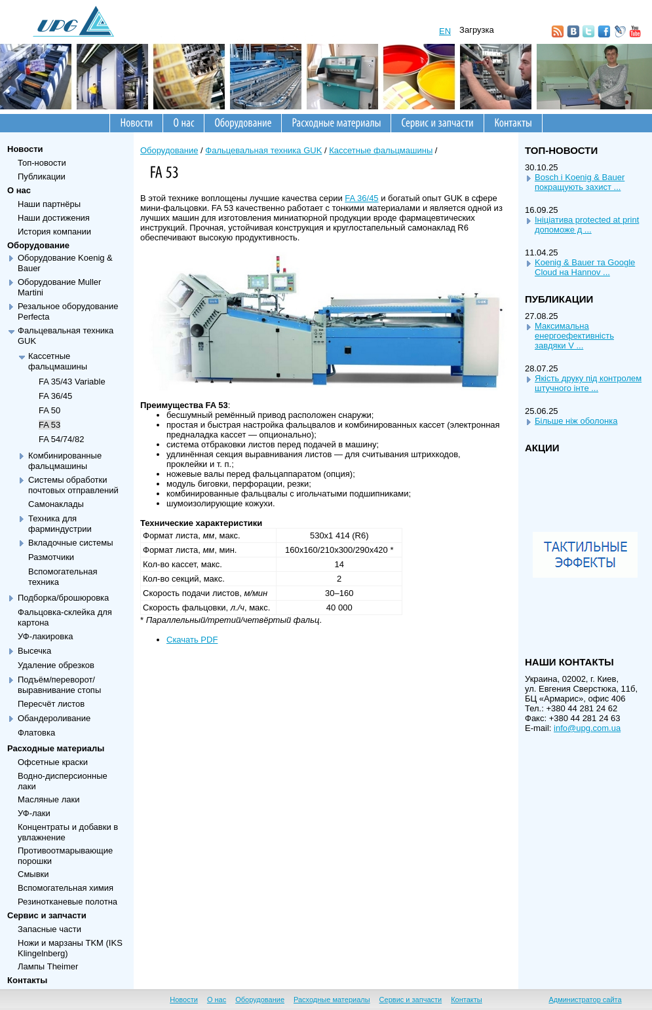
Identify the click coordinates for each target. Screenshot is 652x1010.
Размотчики (51, 557)
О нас (19, 190)
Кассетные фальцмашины (57, 361)
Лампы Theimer (48, 966)
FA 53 (49, 425)
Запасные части (49, 929)
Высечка (34, 651)
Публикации (42, 176)
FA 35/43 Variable (72, 381)
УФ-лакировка (45, 636)
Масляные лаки (48, 799)
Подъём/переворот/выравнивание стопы (59, 685)
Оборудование (38, 245)
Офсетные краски (53, 762)
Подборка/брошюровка (63, 598)
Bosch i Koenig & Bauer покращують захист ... (579, 182)
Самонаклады (56, 504)
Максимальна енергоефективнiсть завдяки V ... (574, 335)
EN (445, 31)
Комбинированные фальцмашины (65, 461)
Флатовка (36, 733)
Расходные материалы (55, 748)
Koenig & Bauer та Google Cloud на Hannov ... (585, 267)
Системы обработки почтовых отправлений (73, 485)
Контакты (27, 980)
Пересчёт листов (51, 704)
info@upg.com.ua (587, 728)
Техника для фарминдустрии (60, 524)
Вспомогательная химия (65, 888)
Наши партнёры (49, 204)
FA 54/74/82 (61, 439)
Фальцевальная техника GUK (263, 150)
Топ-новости (42, 163)
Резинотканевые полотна (67, 902)
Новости (25, 149)
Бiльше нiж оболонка (576, 421)
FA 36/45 (55, 396)
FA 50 (49, 410)
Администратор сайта (584, 999)
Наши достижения (54, 218)
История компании (54, 231)
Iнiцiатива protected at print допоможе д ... (587, 224)
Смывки (33, 874)
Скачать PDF (192, 640)
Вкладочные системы (70, 543)
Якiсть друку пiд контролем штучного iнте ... (588, 383)
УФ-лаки (34, 813)
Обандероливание (54, 718)
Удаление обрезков (56, 665)
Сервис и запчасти (46, 915)
